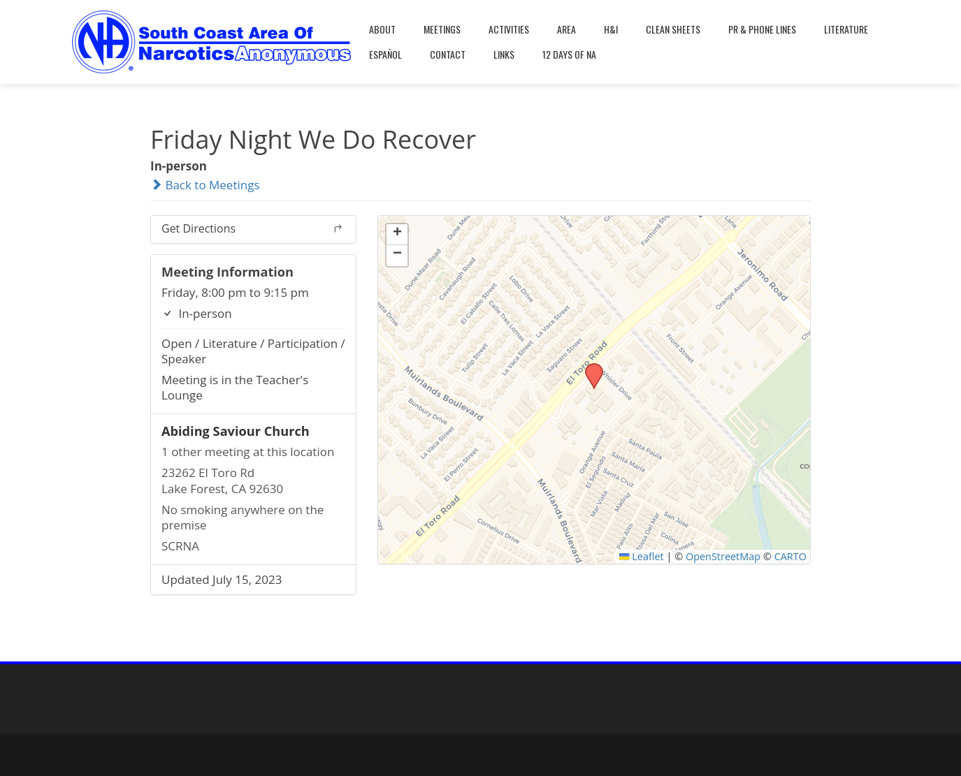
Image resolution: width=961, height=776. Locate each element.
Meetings (442, 29)
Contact (447, 54)
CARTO (790, 556)
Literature (846, 29)
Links (503, 54)
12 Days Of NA (569, 54)
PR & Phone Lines (762, 29)
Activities (509, 29)
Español (385, 54)
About (382, 29)
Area (566, 29)
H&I (611, 29)
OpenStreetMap (723, 556)
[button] (589, 367)
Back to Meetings (205, 185)
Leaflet (641, 556)
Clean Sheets (673, 29)
